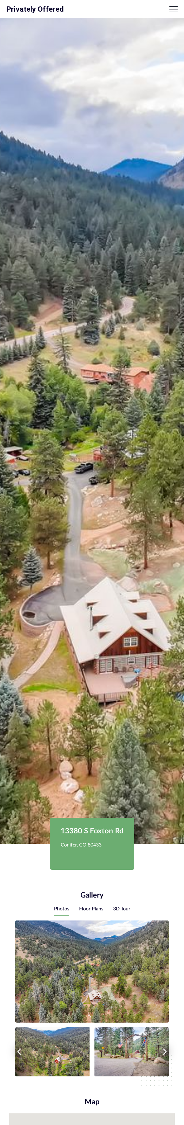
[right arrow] (165, 1052)
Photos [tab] (61, 908)
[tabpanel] (92, 998)
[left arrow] (19, 1052)
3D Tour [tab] (121, 908)
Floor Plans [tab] (91, 908)
